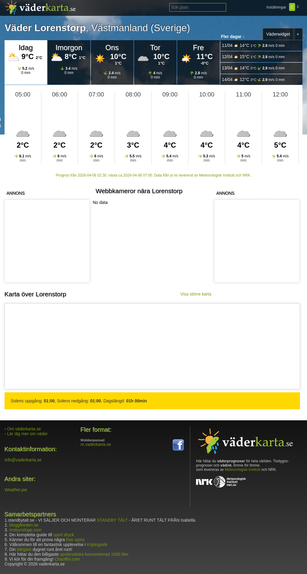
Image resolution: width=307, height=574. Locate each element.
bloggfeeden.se (24, 525)
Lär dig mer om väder (27, 433)
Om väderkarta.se (24, 428)
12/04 (253, 56)
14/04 (253, 79)
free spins (75, 539)
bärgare (24, 549)
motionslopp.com (25, 529)
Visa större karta (195, 294)
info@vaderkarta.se (23, 459)
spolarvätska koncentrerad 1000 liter (94, 554)
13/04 (253, 68)
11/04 (253, 45)
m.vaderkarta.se (96, 444)
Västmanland (119, 27)
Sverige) (172, 27)
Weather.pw (16, 489)
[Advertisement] (256, 241)
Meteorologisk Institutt (242, 469)
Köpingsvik (97, 544)
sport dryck (63, 534)
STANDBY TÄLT (112, 520)
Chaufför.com (67, 559)
